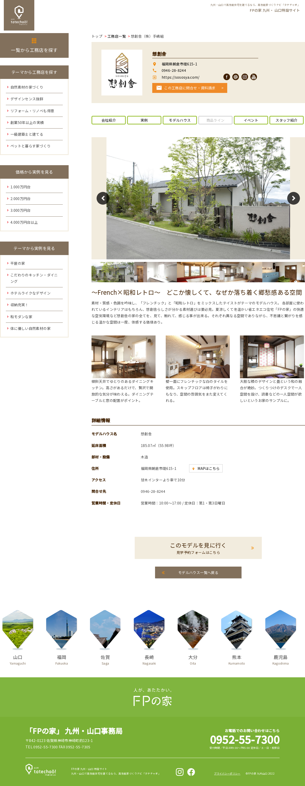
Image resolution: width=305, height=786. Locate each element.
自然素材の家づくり (26, 87)
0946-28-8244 (174, 70)
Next (293, 198)
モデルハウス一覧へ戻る (198, 572)
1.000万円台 (20, 186)
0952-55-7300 (245, 739)
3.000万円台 (20, 210)
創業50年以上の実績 (27, 122)
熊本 (237, 659)
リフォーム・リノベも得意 (32, 110)
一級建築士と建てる (26, 134)
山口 (18, 659)
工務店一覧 (117, 36)
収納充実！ (19, 304)
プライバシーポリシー (227, 773)
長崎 (149, 659)
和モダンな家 (21, 316)
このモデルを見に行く (198, 548)
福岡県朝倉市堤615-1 (179, 63)
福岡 (61, 659)
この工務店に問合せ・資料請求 (189, 87)
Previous (103, 198)
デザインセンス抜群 (26, 98)
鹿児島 (280, 659)
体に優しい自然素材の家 (30, 328)
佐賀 (105, 659)
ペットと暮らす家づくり (30, 145)
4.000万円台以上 (24, 222)
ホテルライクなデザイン (30, 293)
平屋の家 (17, 263)
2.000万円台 (20, 198)
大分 (193, 659)
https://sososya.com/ (180, 77)
